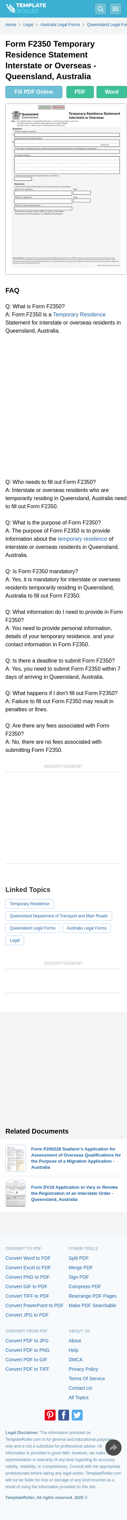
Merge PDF (81, 1267)
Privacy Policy (83, 1369)
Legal (15, 940)
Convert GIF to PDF (26, 1286)
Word (112, 92)
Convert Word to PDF (28, 1258)
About (75, 1340)
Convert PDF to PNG (27, 1350)
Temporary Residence (79, 314)
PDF (80, 92)
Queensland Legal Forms (33, 928)
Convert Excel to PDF (28, 1267)
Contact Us (80, 1388)
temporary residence (82, 539)
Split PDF (79, 1258)
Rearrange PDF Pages (93, 1296)
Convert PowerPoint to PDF (34, 1305)
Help (74, 1350)
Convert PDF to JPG (27, 1340)
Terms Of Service (87, 1378)
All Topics (79, 1397)
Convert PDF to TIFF (27, 1369)
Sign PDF (79, 1277)
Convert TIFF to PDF (27, 1296)
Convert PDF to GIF (26, 1359)
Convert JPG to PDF (27, 1315)
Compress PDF (85, 1286)
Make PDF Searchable (93, 1305)
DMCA (76, 1359)
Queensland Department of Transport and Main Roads (59, 916)
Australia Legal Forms (87, 928)
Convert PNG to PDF (27, 1277)
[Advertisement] (63, 406)
